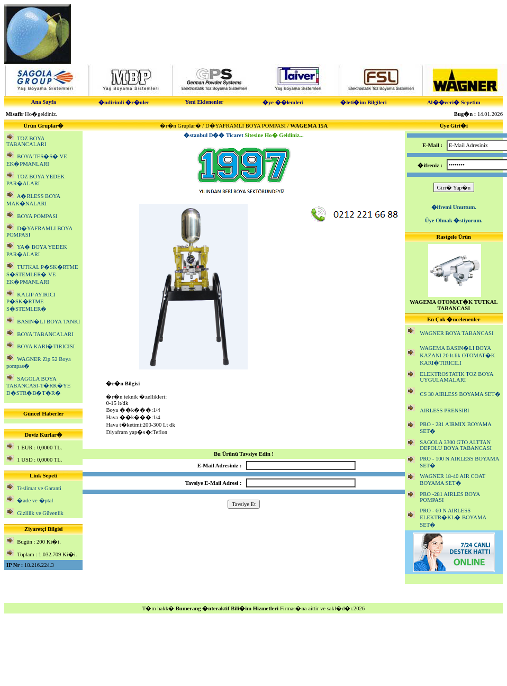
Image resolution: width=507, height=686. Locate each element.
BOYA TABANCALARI (45, 334)
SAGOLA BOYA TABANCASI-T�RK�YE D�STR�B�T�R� (38, 386)
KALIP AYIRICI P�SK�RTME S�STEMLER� (31, 302)
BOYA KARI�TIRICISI (46, 346)
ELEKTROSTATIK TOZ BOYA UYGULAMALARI (456, 377)
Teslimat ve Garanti (39, 488)
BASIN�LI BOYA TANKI (48, 321)
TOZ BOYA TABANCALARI (26, 141)
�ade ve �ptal (35, 500)
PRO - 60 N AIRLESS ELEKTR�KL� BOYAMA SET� (453, 518)
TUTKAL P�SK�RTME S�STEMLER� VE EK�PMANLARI (42, 274)
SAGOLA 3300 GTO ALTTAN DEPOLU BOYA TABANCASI (456, 445)
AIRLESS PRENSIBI (444, 410)
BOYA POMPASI (37, 216)
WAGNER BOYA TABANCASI (456, 333)
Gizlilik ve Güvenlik (40, 513)
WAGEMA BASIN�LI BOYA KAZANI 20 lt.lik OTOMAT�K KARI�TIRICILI (457, 355)
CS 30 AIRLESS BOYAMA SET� (460, 394)
